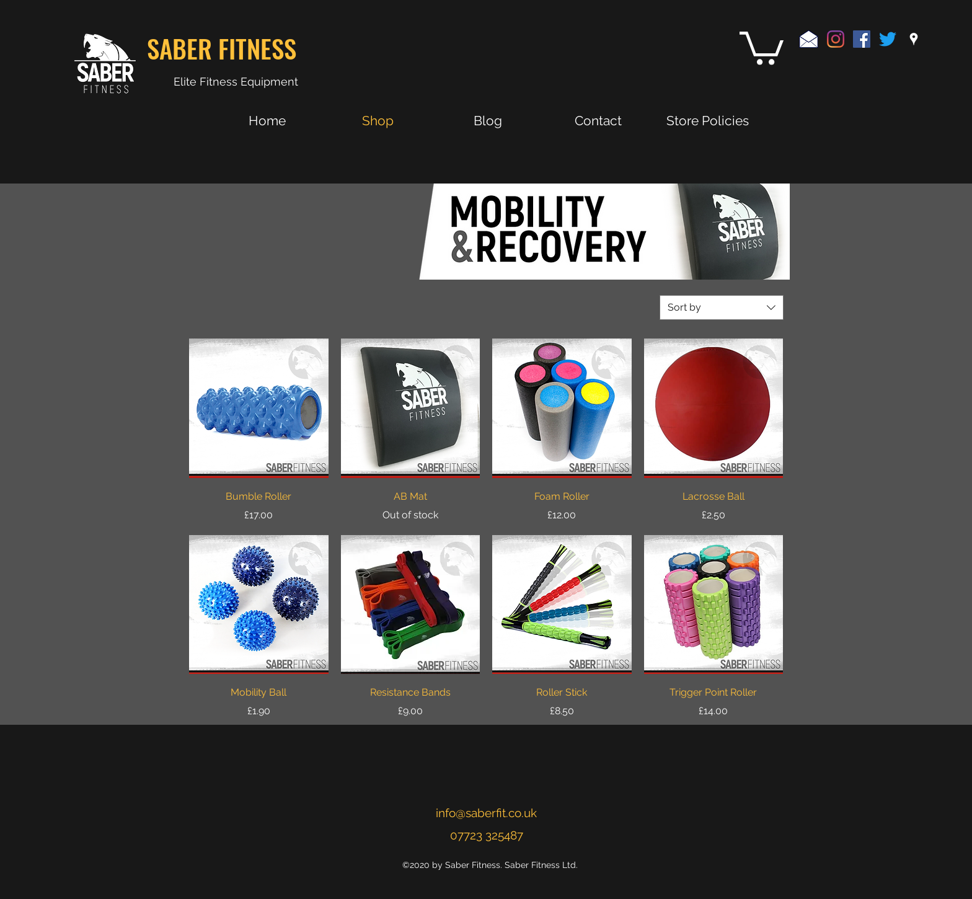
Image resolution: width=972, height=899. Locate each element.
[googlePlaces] (913, 39)
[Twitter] (887, 39)
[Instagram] (835, 39)
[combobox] (722, 307)
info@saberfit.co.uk (486, 813)
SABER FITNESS (221, 48)
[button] (762, 46)
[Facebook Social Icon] (861, 39)
